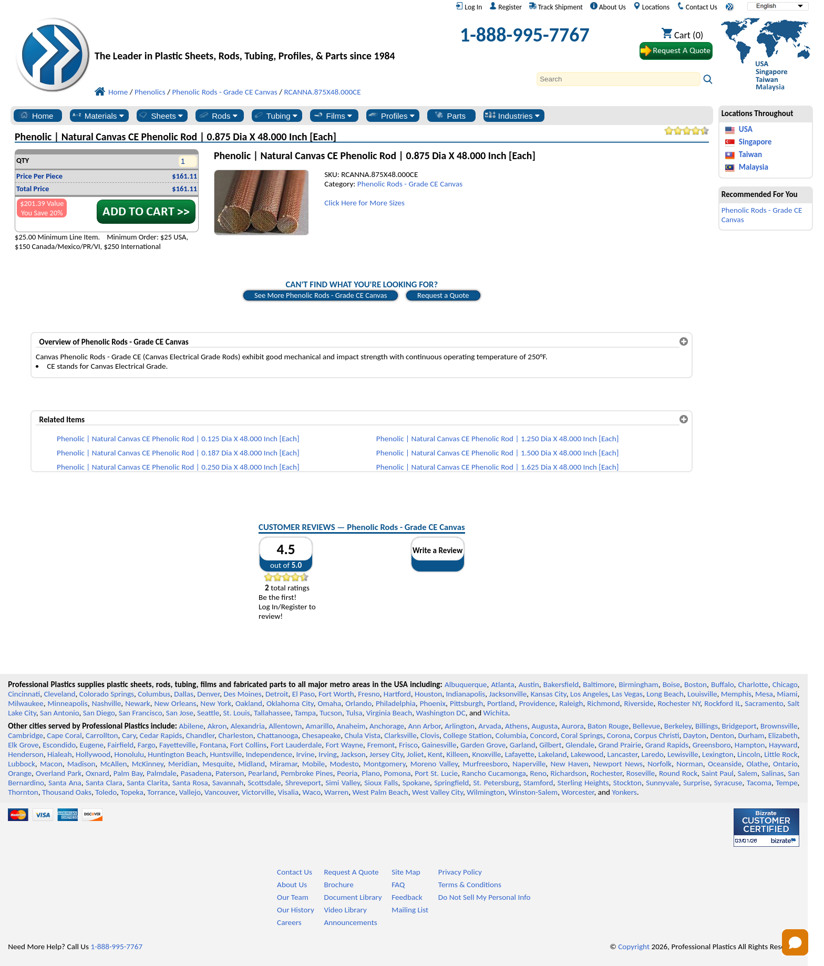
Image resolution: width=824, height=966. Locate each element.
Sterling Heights (583, 782)
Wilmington (485, 792)
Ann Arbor (424, 726)
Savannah (227, 782)
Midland (251, 763)
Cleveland (60, 694)
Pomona (397, 773)
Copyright (634, 946)
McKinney (147, 763)
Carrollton (102, 735)
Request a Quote (443, 295)
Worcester (577, 792)
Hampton (750, 745)
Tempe (786, 782)
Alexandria (248, 726)
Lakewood (587, 754)
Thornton (23, 792)
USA (746, 129)
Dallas (183, 694)
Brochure (338, 884)
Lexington (718, 754)
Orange (20, 773)
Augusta (544, 726)
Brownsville (779, 726)
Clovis (429, 735)
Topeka (131, 792)
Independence (269, 754)
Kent (435, 754)
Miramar (283, 763)
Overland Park (58, 773)
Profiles (391, 115)
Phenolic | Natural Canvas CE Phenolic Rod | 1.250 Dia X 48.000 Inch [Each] (497, 438)
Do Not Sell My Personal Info (484, 897)
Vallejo (190, 792)
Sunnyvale (662, 782)
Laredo (652, 754)
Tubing (275, 115)
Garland (522, 745)
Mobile (313, 763)
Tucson (331, 713)
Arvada (489, 726)
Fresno (368, 694)
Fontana (213, 745)
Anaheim (351, 726)
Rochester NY (678, 703)
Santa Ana (64, 782)
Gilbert (550, 745)
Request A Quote (351, 872)
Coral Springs (582, 735)
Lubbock (21, 763)
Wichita (495, 713)
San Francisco (140, 713)
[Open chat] (795, 942)
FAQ (398, 884)
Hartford (397, 694)
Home (36, 115)
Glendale (579, 745)
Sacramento (764, 703)
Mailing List (410, 910)
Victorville (258, 792)
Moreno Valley (434, 763)
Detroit (277, 694)
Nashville (106, 703)
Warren (336, 792)
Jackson (353, 754)
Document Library (353, 897)
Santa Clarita (147, 782)
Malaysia (753, 167)
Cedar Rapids (161, 735)
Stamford (538, 782)
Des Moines (242, 694)
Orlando (358, 703)
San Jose (179, 713)
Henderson (26, 754)
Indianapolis (466, 694)
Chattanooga (277, 735)
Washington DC (440, 713)
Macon (51, 763)
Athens (516, 726)
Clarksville (400, 735)
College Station (467, 735)
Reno (538, 773)
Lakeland (552, 754)
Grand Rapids (666, 745)
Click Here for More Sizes (364, 202)
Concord (543, 735)
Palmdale (162, 773)
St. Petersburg (496, 782)
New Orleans (175, 703)
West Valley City (437, 792)
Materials (97, 115)
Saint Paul (718, 773)
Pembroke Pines (307, 773)
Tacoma (759, 782)
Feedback (407, 897)
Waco (312, 792)
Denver (208, 694)
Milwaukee (25, 703)
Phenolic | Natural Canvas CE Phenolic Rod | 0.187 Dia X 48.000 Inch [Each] (178, 453)
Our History (295, 910)
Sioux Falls (381, 782)
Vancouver (221, 792)
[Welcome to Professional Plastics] (252, 37)
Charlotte (753, 684)
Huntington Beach (177, 754)
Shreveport (303, 782)
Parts (450, 115)
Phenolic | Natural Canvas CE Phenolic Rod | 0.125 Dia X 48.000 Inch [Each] (178, 438)
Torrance (161, 792)
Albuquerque (466, 684)
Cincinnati (24, 694)
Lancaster (622, 754)
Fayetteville (177, 745)
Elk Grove (23, 745)
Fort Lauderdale (296, 745)
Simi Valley (342, 782)
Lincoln (748, 754)
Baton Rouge (608, 726)
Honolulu (129, 754)
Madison (81, 763)
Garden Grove (483, 745)
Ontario (785, 763)
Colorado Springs (106, 694)
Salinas (772, 773)
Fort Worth (336, 694)
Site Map (406, 872)
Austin (529, 684)
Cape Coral (64, 735)
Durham (751, 735)
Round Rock (678, 773)
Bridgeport (739, 726)
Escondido (59, 745)
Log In (469, 7)
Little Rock (780, 754)
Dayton (694, 735)
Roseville (640, 773)
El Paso (303, 694)
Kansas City (548, 694)
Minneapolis (68, 703)
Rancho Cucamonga (494, 773)
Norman (689, 763)
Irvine (305, 754)
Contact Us (697, 7)
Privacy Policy (460, 872)
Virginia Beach (389, 713)
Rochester (606, 773)
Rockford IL (722, 703)
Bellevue (647, 726)
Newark (137, 703)
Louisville (702, 694)
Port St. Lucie (436, 773)
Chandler (200, 735)
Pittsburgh (466, 703)
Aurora (573, 726)
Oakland (248, 703)
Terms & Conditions (469, 884)
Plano (370, 773)
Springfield (451, 782)
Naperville (528, 763)
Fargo (147, 745)
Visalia (288, 792)
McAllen (113, 763)
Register (505, 7)
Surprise (696, 782)
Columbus (154, 694)
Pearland (262, 773)
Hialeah (59, 754)
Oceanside (724, 763)
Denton (722, 735)
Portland (501, 703)
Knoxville (486, 754)
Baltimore (598, 684)
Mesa (764, 694)
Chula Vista (362, 735)
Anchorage (386, 726)
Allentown (285, 726)
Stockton (627, 782)
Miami (787, 694)
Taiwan (750, 154)
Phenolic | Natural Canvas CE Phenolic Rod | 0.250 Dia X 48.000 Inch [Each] (178, 467)
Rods (218, 115)
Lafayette (519, 754)
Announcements (350, 922)
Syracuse (728, 782)
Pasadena (196, 773)
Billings (706, 726)
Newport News (618, 763)
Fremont (381, 745)
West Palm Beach (380, 792)
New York (215, 703)
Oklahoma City (290, 703)
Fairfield (121, 745)
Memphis (736, 694)
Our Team (292, 897)
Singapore (755, 142)
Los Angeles (589, 694)
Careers (289, 922)
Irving (327, 754)
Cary (129, 735)
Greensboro (711, 745)
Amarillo (319, 726)
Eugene (92, 745)
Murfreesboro (485, 763)
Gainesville (438, 745)
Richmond (603, 703)
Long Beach (665, 694)
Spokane (416, 782)
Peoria (347, 773)
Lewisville (682, 754)
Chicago (785, 684)
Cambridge (25, 735)
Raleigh (571, 703)
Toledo (106, 792)
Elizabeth (783, 735)
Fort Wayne (344, 745)
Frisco (408, 745)
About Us (608, 7)
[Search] (619, 79)
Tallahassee (272, 713)
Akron (217, 726)
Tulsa (354, 713)
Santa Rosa (190, 782)
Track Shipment (556, 7)
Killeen (457, 754)
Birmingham (638, 684)
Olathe (757, 763)
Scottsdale (264, 782)
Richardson (568, 773)
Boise (671, 684)
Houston (428, 694)
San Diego (99, 713)
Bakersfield (561, 684)
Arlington (460, 726)
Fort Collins (248, 745)
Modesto (343, 763)
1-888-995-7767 (525, 35)
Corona (618, 735)
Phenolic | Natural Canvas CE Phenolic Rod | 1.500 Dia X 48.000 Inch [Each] (497, 453)
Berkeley (678, 726)
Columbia (511, 735)
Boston (695, 684)
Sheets (160, 115)
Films (333, 115)
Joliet (415, 754)
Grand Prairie (620, 745)
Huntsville (226, 754)
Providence (537, 703)
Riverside (639, 703)
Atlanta (502, 684)
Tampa (305, 713)
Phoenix (433, 703)
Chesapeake (321, 735)
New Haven (569, 763)
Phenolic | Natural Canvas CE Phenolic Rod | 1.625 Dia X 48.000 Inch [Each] (497, 467)
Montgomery (385, 763)
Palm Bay (128, 773)
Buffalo (722, 684)
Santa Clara (104, 782)
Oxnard (97, 773)
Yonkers (624, 792)
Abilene (191, 726)
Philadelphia (396, 703)
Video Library (345, 910)
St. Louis (236, 713)
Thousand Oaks (66, 792)
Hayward (783, 745)
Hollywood (93, 754)
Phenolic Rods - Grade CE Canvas (409, 184)
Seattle (208, 713)
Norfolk (659, 763)
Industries (512, 115)
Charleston (235, 735)
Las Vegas (627, 694)
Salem (747, 773)
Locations (651, 7)
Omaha (330, 703)
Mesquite (217, 763)
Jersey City (386, 754)
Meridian (183, 763)
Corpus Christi (656, 735)
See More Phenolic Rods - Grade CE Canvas (320, 295)
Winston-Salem (533, 792)
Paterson (229, 773)
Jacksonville (508, 694)
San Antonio (59, 713)
